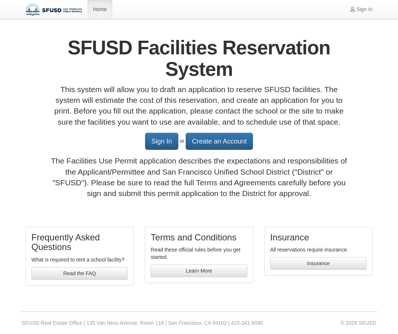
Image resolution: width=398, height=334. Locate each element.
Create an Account (219, 141)
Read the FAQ (79, 273)
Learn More (199, 271)
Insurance (318, 263)
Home (100, 9)
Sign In (361, 9)
